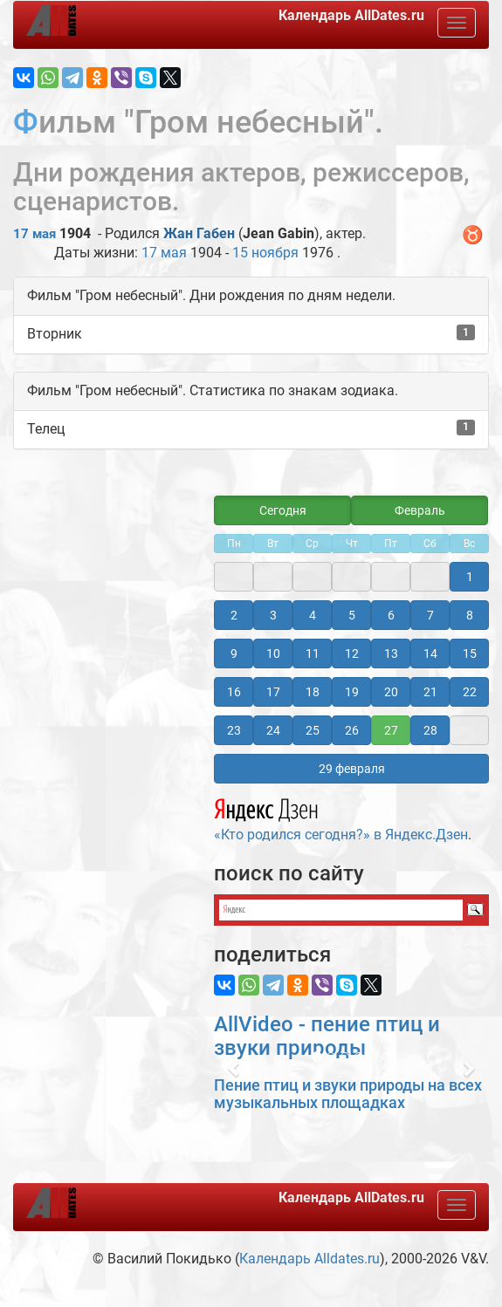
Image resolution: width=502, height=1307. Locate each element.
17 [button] (273, 692)
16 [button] (234, 692)
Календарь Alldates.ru (309, 1258)
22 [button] (470, 692)
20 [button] (391, 692)
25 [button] (313, 730)
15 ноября (265, 252)
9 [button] (233, 653)
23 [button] (234, 730)
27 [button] (391, 730)
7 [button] (430, 615)
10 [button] (273, 653)
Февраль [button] (420, 510)
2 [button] (233, 615)
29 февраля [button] (352, 769)
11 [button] (313, 653)
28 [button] (430, 730)
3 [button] (273, 615)
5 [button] (351, 615)
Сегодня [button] (282, 510)
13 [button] (391, 653)
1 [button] (469, 577)
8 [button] (469, 615)
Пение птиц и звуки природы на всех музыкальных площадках (348, 1094)
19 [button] (352, 692)
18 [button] (313, 692)
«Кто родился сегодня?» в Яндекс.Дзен (341, 817)
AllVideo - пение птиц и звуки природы (327, 1035)
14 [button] (430, 653)
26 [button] (352, 730)
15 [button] (470, 653)
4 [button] (312, 615)
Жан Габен (199, 233)
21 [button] (430, 692)
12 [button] (352, 653)
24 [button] (273, 730)
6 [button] (391, 615)
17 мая (34, 234)
